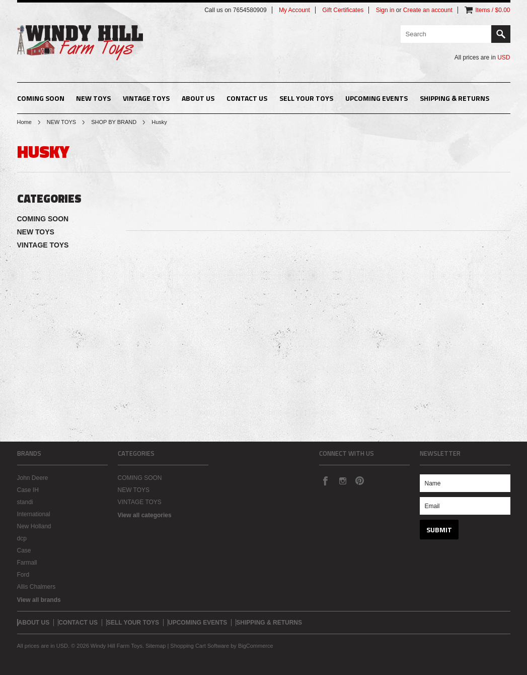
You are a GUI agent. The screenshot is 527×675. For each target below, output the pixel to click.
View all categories (145, 515)
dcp (22, 538)
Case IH (28, 490)
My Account (294, 10)
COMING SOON (40, 98)
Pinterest (359, 480)
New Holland (34, 526)
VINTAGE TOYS (146, 98)
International (33, 514)
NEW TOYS (93, 98)
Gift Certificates (342, 10)
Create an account (428, 10)
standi (25, 502)
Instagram (342, 480)
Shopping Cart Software (199, 646)
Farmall (27, 562)
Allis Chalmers (36, 586)
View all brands (39, 599)
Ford (23, 574)
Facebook (325, 480)
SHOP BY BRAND (113, 122)
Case (24, 550)
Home (24, 122)
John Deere (32, 477)
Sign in (385, 10)
